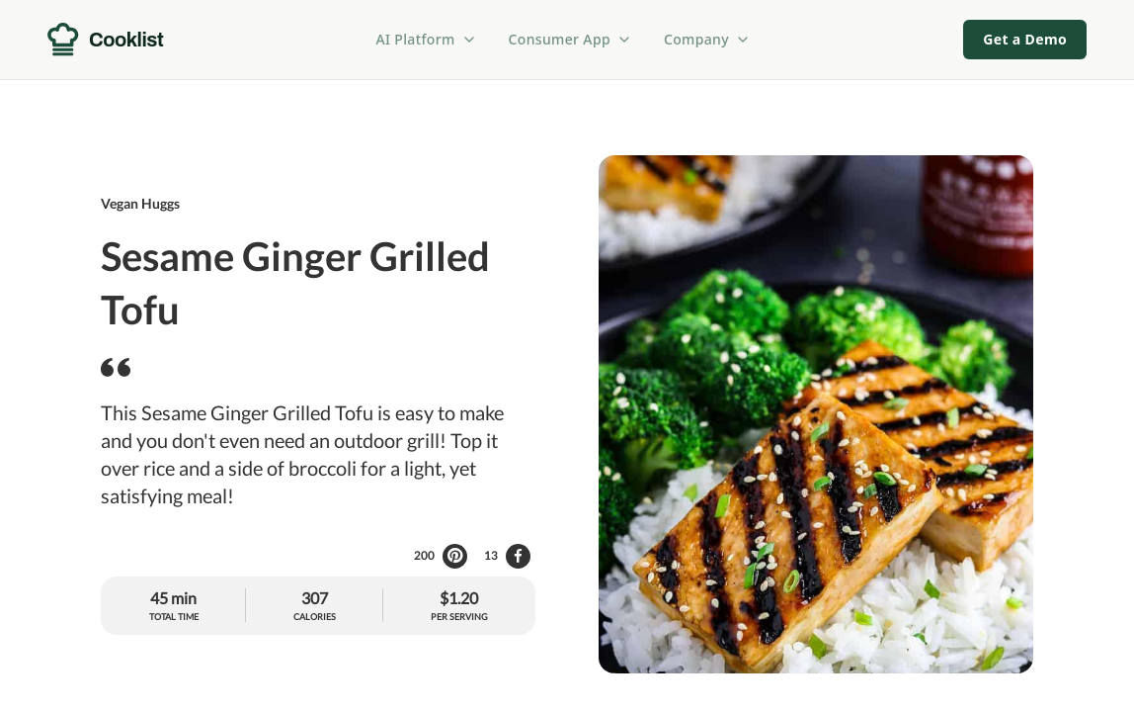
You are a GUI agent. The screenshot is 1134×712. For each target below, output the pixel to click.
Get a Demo (1025, 39)
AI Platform (426, 39)
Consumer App (570, 39)
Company (707, 39)
